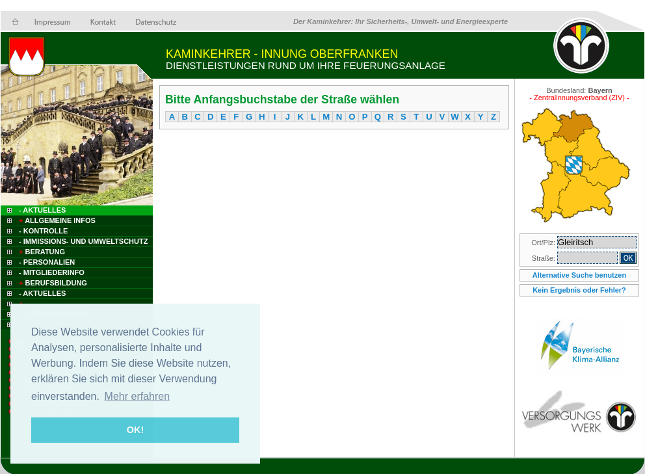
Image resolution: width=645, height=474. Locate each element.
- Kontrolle (43, 231)
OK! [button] (135, 430)
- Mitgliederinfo (52, 272)
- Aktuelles (41, 210)
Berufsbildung (52, 283)
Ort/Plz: (544, 242)
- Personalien (47, 262)
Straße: (544, 258)
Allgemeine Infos (56, 220)
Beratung (41, 252)
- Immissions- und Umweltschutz (83, 241)
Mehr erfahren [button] (137, 396)
